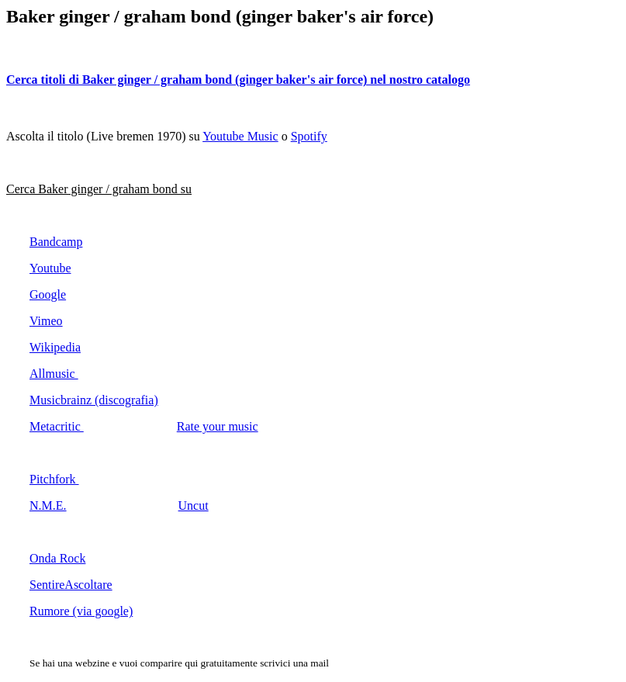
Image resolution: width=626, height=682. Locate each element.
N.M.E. (48, 505)
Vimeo (46, 320)
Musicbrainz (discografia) (93, 400)
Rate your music (217, 426)
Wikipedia (55, 347)
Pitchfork (54, 479)
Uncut (193, 505)
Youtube (50, 268)
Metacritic (56, 426)
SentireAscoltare (70, 584)
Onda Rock (57, 558)
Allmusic (53, 373)
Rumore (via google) (81, 611)
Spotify (309, 136)
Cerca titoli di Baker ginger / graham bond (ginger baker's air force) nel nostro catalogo (238, 79)
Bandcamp (55, 241)
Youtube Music (240, 136)
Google (47, 294)
